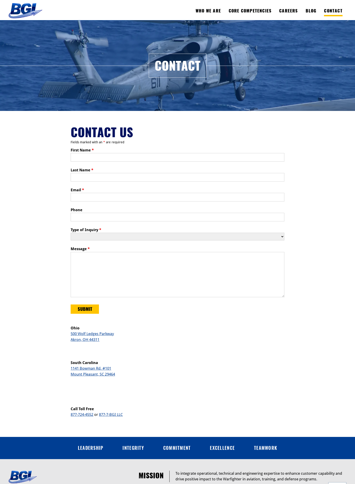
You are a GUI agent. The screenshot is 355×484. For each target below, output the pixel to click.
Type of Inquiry (86, 230)
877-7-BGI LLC (111, 414)
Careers (288, 11)
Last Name (82, 170)
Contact (333, 11)
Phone (76, 210)
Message (80, 249)
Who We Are (208, 11)
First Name (82, 150)
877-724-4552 (82, 414)
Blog (311, 11)
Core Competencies (250, 11)
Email (77, 190)
